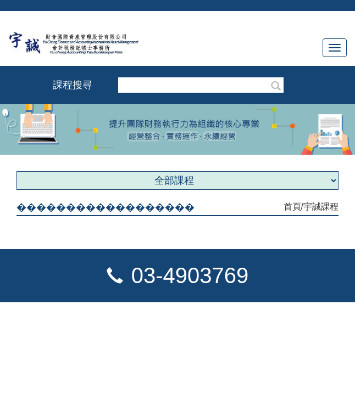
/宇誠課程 (320, 206)
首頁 (292, 206)
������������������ (105, 207)
